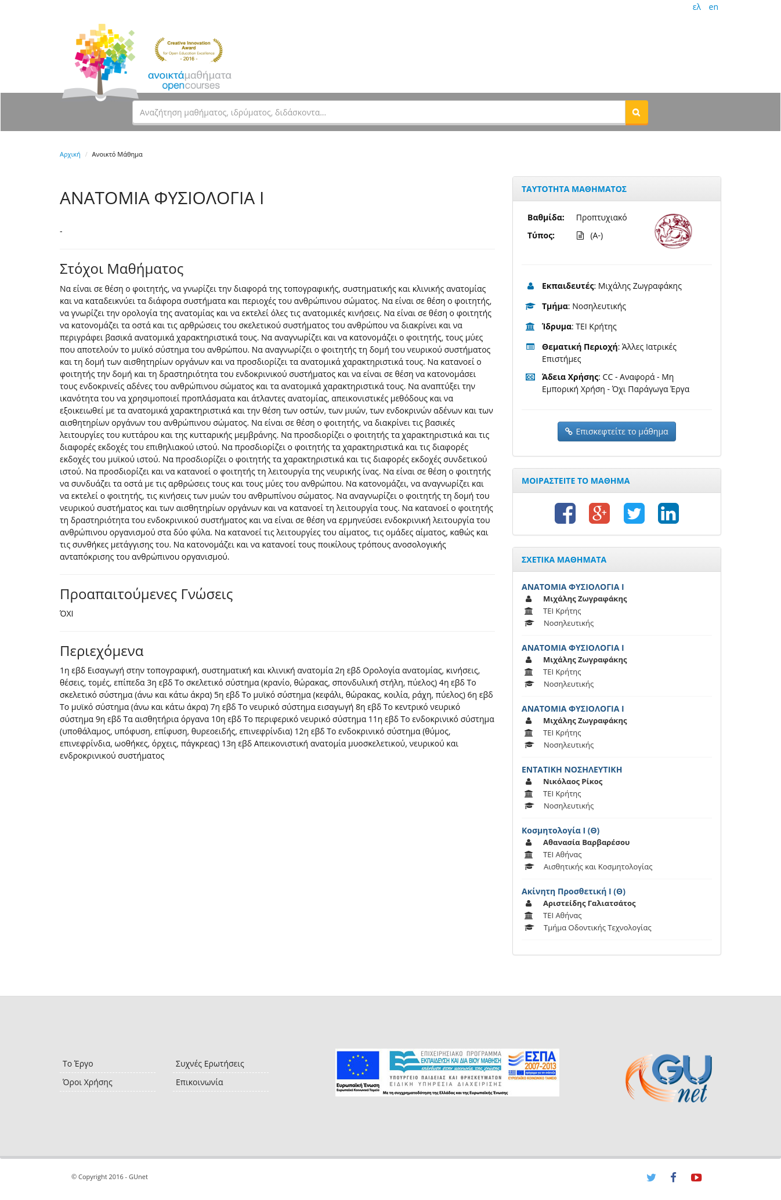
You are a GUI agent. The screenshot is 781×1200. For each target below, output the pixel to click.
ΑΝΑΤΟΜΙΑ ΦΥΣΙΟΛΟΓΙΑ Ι (573, 586)
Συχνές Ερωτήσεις (210, 1063)
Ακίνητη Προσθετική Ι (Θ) (573, 891)
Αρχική (70, 154)
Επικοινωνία (199, 1081)
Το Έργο (78, 1063)
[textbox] (378, 112)
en (713, 6)
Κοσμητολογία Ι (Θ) (560, 830)
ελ (697, 6)
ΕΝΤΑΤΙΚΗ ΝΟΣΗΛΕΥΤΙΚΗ (572, 769)
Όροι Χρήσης (88, 1081)
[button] (636, 112)
